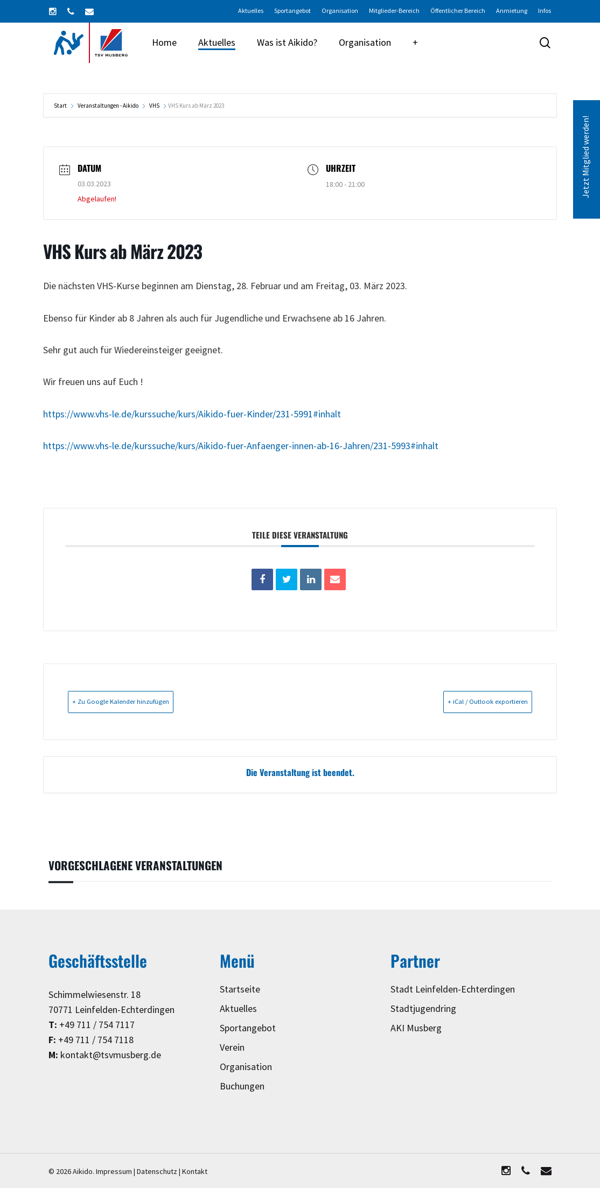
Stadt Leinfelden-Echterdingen (452, 989)
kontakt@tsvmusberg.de (110, 1054)
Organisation (246, 1066)
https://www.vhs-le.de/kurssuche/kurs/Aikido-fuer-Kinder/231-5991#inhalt (192, 414)
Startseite (240, 989)
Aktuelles (238, 1008)
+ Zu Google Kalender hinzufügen (139, 701)
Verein (232, 1047)
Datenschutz (157, 1171)
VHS (154, 105)
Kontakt (194, 1171)
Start (61, 105)
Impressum (114, 1171)
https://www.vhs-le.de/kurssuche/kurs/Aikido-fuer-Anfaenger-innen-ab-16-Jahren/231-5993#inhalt (240, 446)
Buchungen (242, 1086)
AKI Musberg (416, 1027)
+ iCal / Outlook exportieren (470, 701)
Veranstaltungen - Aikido (108, 105)
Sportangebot (248, 1027)
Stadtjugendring (423, 1008)
